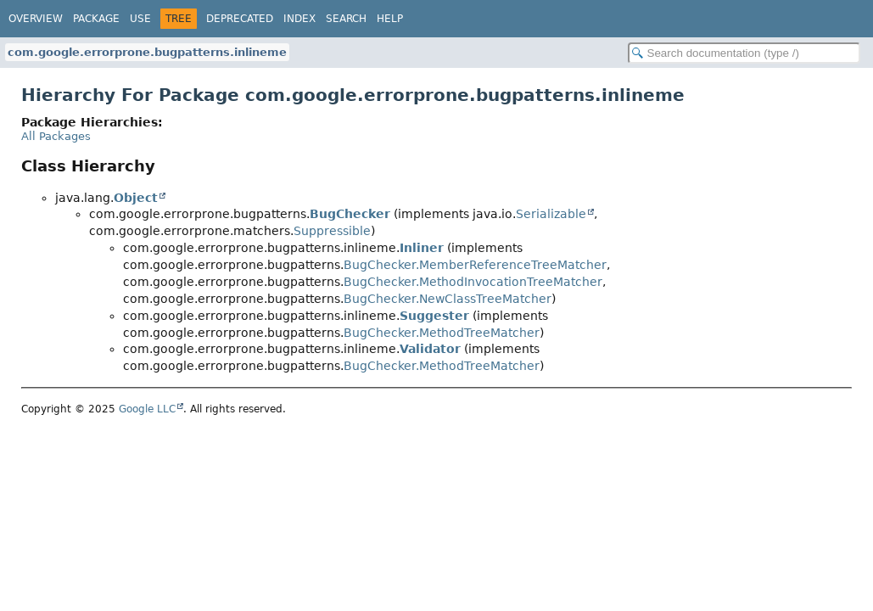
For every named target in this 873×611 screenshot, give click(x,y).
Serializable (551, 214)
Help (390, 19)
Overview (35, 19)
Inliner (422, 248)
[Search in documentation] (744, 53)
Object (136, 198)
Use (140, 19)
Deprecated (239, 19)
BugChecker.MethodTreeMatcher (442, 332)
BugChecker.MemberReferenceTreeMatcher (475, 265)
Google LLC (147, 409)
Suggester (434, 315)
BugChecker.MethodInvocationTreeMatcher (473, 282)
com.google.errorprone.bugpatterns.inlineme (147, 52)
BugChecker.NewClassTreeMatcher (447, 299)
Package (96, 19)
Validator (430, 349)
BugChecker (350, 214)
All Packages (56, 136)
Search (346, 19)
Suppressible (332, 231)
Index (299, 19)
